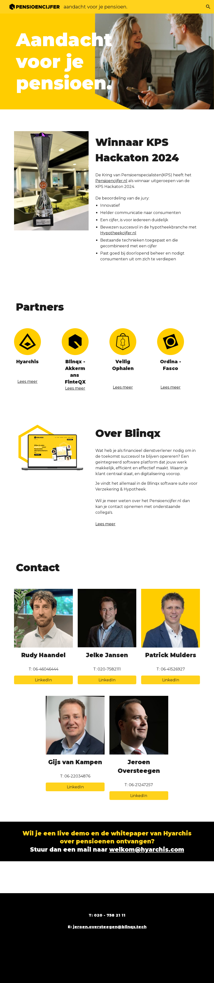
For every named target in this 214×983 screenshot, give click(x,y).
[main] (75, 61)
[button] (208, 7)
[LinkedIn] (43, 680)
